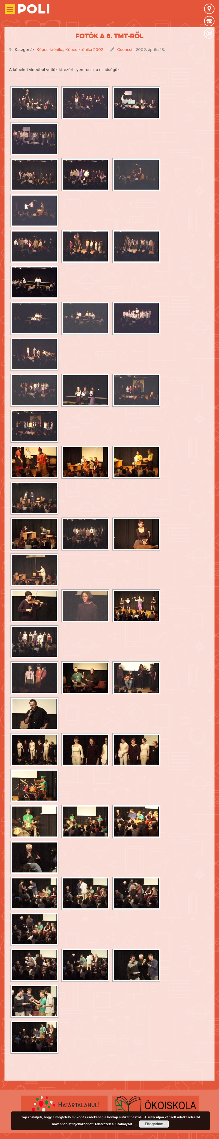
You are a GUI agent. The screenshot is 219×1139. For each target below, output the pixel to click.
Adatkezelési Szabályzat (113, 1124)
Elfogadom (154, 1124)
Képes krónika (50, 49)
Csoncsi (124, 49)
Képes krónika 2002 (84, 49)
